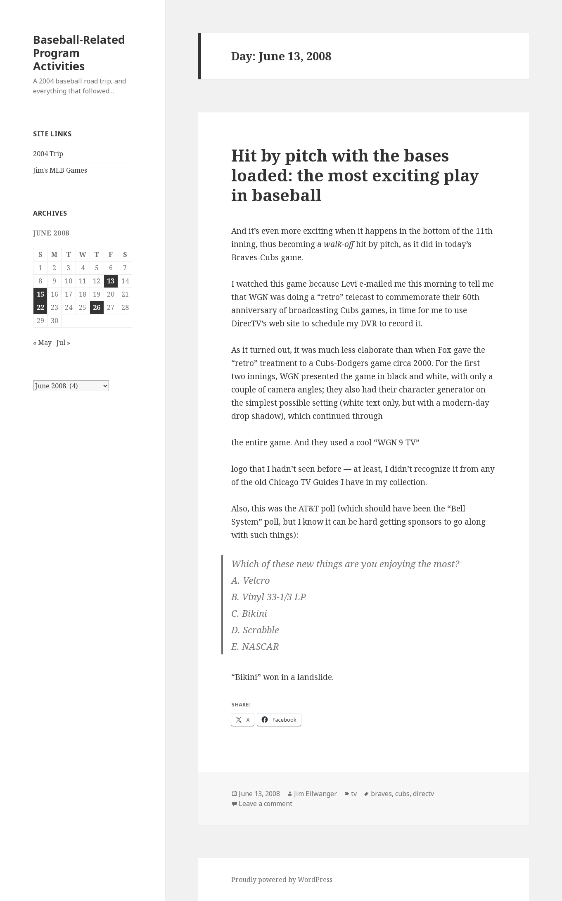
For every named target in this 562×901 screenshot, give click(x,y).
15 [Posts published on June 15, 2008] (40, 294)
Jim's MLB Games (60, 170)
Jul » (63, 342)
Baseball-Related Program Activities (79, 53)
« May (42, 342)
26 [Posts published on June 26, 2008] (96, 307)
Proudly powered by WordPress (281, 879)
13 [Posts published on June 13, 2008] (110, 280)
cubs (402, 793)
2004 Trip (48, 153)
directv (423, 793)
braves (381, 793)
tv (354, 793)
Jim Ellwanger (315, 793)
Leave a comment (265, 803)
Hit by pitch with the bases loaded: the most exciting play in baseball (355, 175)
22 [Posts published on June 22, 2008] (40, 307)
